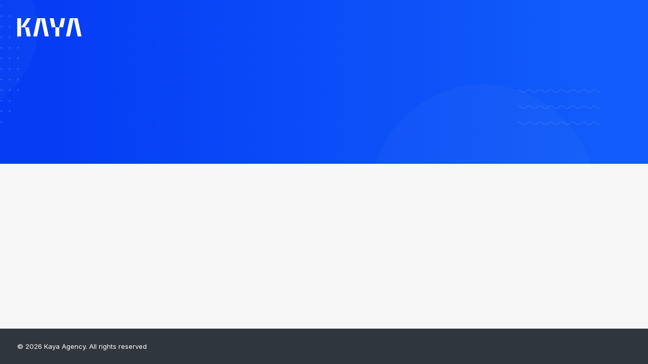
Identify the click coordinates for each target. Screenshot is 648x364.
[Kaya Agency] (49, 27)
